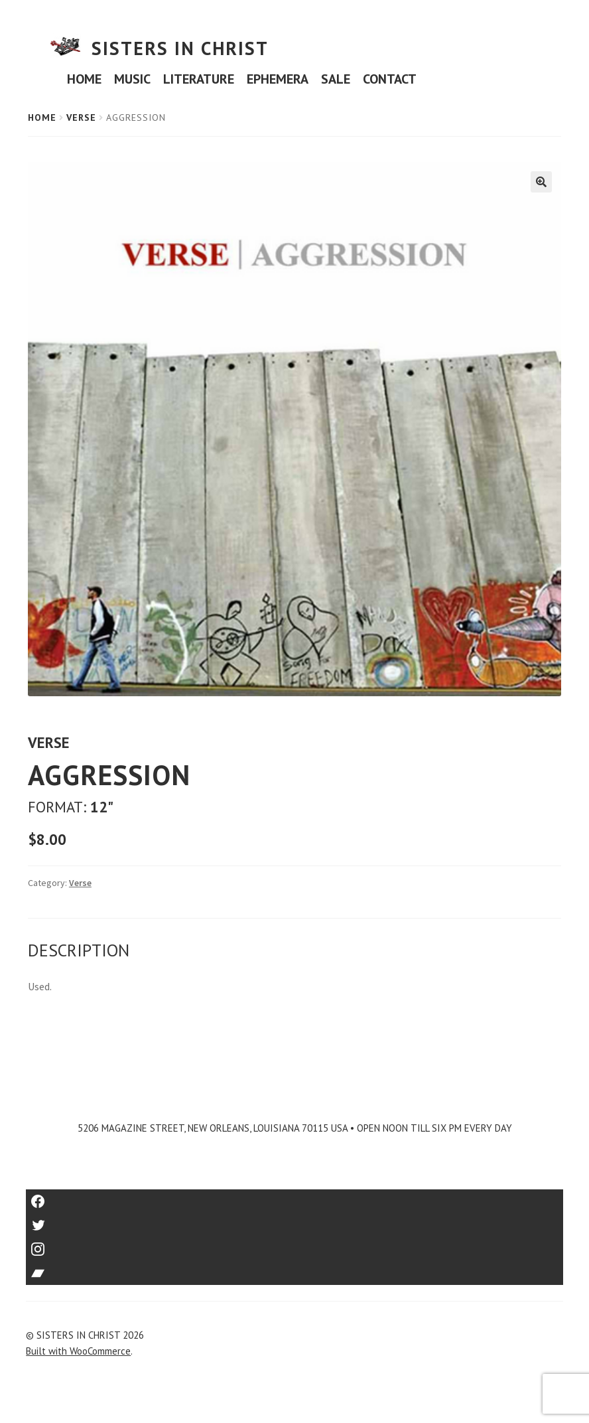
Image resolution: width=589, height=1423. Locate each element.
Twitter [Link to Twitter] (294, 1221)
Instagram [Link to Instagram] (294, 1244)
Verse (81, 117)
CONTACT (390, 79)
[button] (541, 181)
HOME (84, 79)
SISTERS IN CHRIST (180, 48)
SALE (335, 79)
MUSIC (132, 79)
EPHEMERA (277, 79)
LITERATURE (198, 79)
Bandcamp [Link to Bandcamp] (294, 1268)
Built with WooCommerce (78, 1351)
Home (42, 117)
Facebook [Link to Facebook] (295, 1197)
